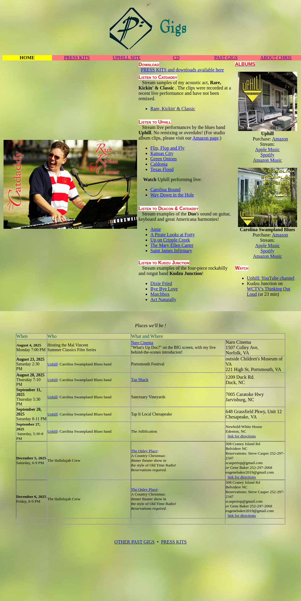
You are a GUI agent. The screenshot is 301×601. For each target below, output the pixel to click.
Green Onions (163, 158)
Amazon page (205, 137)
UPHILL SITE (127, 57)
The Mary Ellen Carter (171, 245)
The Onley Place (144, 451)
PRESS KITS (77, 57)
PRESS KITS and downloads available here (182, 69)
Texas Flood (161, 169)
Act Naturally (163, 299)
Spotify (267, 154)
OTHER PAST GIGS (134, 541)
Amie (155, 229)
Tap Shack (140, 380)
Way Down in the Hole (172, 194)
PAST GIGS (226, 57)
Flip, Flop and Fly (167, 148)
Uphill (52, 364)
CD (176, 57)
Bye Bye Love (164, 288)
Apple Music (267, 149)
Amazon (280, 138)
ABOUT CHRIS (276, 57)
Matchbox (160, 294)
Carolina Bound (165, 189)
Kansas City (161, 153)
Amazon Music (267, 160)
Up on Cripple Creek (170, 239)
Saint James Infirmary (171, 250)
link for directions (242, 436)
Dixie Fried (161, 283)
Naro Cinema (142, 343)
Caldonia (159, 164)
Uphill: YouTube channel (270, 278)
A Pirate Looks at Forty (172, 234)
